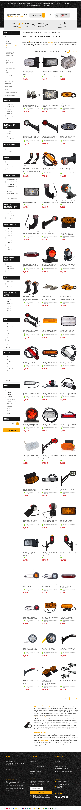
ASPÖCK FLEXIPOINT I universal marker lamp (66, 72)
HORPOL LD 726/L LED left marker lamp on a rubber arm (49, 138)
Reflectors (8, 70)
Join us (32, 779)
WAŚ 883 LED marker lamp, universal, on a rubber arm (31, 425)
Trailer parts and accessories (15, 25)
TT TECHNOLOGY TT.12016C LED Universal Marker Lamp (31, 456)
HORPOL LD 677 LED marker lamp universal (68, 425)
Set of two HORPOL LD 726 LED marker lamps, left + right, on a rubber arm (30, 331)
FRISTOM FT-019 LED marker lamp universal (50, 617)
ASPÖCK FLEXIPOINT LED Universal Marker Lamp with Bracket (50, 105)
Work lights (9, 50)
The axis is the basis (65, 25)
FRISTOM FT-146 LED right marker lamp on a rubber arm (30, 682)
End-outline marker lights (12, 46)
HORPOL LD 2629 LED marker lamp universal (31, 585)
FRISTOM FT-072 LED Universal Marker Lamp (67, 617)
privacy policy (45, 798)
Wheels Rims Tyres (27, 25)
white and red (50, 42)
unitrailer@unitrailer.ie (47, 3)
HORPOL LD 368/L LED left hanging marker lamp (30, 521)
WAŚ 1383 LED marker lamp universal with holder (68, 456)
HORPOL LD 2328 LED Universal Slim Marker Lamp (50, 169)
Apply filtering (11, 430)
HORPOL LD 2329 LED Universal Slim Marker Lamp (31, 363)
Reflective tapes (10, 66)
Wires (7, 72)
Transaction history (36, 768)
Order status (10, 759)
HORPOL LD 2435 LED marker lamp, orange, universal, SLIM (50, 331)
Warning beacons (10, 48)
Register (45, 9)
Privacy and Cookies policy (61, 768)
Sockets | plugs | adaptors (10, 56)
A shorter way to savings (60, 25)
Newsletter (34, 773)
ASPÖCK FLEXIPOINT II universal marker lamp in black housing (30, 266)
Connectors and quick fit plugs (11, 59)
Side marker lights (27, 41)
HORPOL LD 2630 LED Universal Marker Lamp (30, 617)
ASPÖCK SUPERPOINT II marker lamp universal (66, 169)
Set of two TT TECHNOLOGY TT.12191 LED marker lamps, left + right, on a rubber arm (31, 170)
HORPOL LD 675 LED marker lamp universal (31, 394)
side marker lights (43, 740)
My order (9, 756)
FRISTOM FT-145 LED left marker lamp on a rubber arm (67, 650)
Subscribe (41, 792)
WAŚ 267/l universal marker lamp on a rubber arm (68, 201)
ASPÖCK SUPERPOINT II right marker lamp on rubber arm (31, 232)
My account (34, 756)
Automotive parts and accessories (41, 25)
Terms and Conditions (60, 766)
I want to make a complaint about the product (15, 764)
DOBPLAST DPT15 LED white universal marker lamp (31, 201)
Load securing (33, 25)
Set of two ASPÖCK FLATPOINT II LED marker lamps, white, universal (49, 298)
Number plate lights (10, 68)
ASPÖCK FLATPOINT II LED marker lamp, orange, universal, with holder (30, 489)
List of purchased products (38, 766)
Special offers (46, 25)
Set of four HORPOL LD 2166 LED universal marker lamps (68, 681)
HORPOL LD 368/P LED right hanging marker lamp (49, 521)
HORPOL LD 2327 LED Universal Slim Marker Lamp (68, 363)
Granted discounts (36, 771)
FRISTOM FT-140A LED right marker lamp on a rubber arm (68, 266)
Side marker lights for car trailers (42, 707)
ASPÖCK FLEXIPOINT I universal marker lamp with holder (31, 73)
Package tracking (11, 761)
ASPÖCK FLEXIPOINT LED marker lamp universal (67, 331)
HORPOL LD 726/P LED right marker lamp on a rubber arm (31, 138)
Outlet (52, 25)
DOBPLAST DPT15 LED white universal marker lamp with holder (50, 73)
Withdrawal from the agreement (63, 771)
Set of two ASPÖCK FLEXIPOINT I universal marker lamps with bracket (31, 105)
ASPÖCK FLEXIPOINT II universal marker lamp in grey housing (67, 586)
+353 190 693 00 (65, 3)
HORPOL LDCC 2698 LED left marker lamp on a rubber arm (68, 489)
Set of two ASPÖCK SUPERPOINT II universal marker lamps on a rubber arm (30, 298)
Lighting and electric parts (20, 25)
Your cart (33, 761)
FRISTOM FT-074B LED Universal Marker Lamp (30, 649)
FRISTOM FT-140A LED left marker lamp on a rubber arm (49, 266)
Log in (39, 9)
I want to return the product (14, 767)
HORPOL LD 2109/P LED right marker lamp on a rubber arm (68, 554)
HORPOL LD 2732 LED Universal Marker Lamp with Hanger (31, 554)
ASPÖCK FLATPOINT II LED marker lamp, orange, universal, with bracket (67, 233)
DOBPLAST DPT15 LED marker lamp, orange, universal (66, 522)
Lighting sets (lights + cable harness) (11, 52)
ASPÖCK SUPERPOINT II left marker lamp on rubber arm (50, 201)
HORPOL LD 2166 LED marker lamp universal (68, 394)
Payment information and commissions (64, 763)
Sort (50, 51)
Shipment (57, 761)
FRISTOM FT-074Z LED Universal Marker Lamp (48, 649)
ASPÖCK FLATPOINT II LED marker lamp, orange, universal (67, 105)
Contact (48, 6)
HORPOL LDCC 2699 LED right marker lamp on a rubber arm (50, 457)
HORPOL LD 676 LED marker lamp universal (49, 363)
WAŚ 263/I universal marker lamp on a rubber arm (50, 232)
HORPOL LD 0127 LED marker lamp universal (50, 488)
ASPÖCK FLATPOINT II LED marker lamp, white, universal (67, 138)
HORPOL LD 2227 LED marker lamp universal (50, 425)
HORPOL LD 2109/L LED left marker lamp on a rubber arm (49, 554)
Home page (32, 32)
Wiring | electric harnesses (9, 63)
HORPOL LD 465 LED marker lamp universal (49, 394)
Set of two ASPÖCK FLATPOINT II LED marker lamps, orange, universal (67, 298)
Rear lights (8, 43)
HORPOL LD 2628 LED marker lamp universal (50, 585)
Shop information (59, 759)
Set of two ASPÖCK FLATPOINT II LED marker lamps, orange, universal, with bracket (49, 682)
